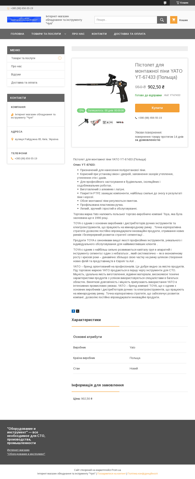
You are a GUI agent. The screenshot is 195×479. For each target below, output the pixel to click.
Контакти (99, 33)
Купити (157, 108)
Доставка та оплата (129, 33)
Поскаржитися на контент (111, 473)
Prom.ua (116, 470)
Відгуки (16, 74)
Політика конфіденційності (143, 473)
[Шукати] (162, 20)
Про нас (78, 33)
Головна (17, 33)
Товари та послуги (46, 33)
